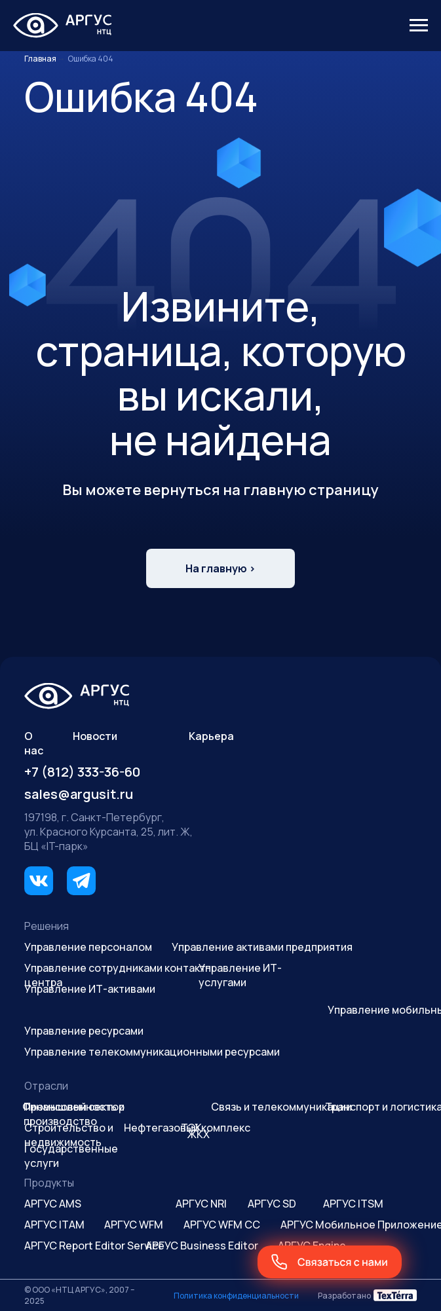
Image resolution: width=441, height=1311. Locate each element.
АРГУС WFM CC (221, 1224)
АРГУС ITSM (353, 1203)
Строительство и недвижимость (68, 1134)
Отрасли (46, 1086)
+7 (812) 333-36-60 (82, 772)
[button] (330, 1262)
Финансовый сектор (73, 1106)
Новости (95, 736)
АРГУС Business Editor (201, 1245)
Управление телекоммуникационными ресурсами (152, 1051)
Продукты (49, 1182)
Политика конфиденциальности (236, 1295)
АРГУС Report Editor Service (94, 1245)
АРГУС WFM (133, 1224)
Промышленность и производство (74, 1113)
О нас (33, 743)
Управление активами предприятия (262, 947)
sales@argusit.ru (78, 794)
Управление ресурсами (84, 1031)
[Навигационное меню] (419, 25)
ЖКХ (198, 1134)
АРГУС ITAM (54, 1224)
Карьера (211, 736)
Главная (40, 58)
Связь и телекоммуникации (281, 1106)
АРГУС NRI (201, 1203)
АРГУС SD (272, 1203)
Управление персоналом (88, 947)
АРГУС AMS (52, 1203)
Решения (46, 926)
